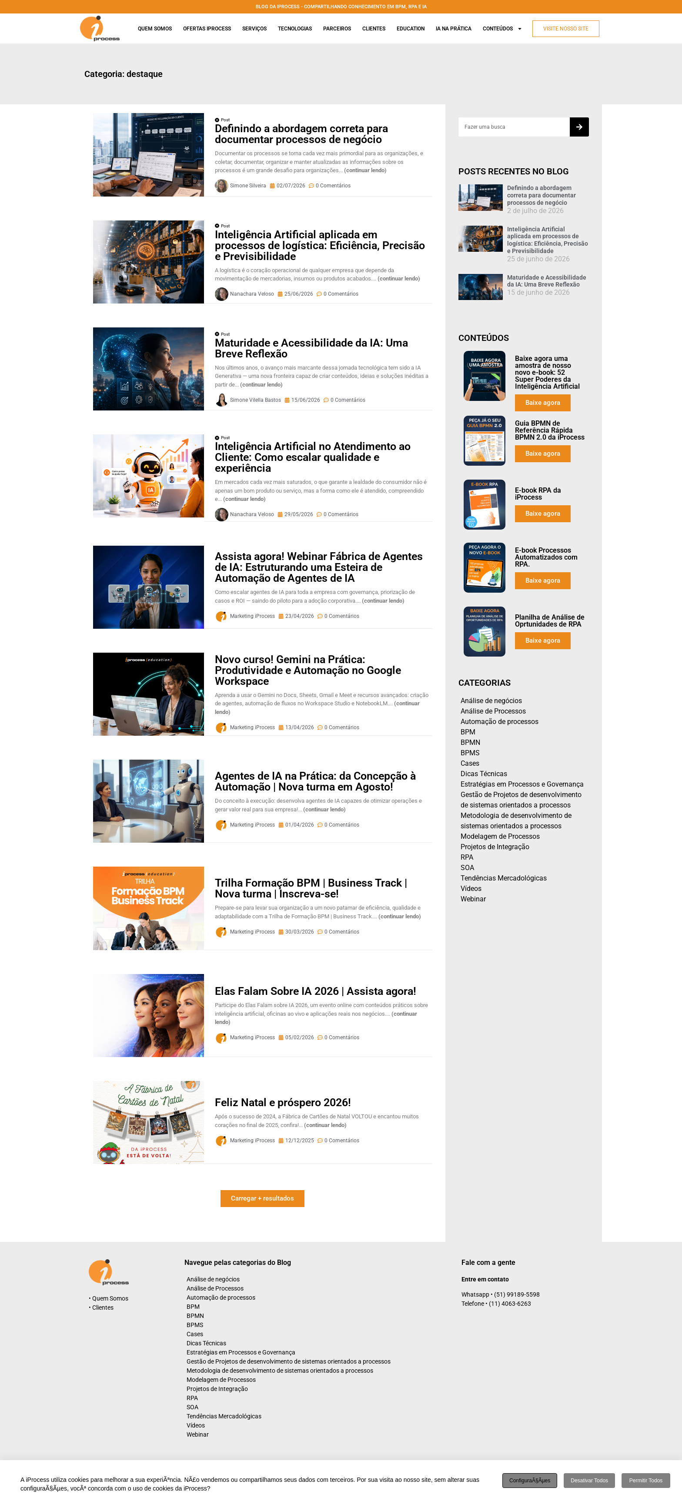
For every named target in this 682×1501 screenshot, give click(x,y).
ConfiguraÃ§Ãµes (529, 1481)
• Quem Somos (108, 1298)
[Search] (579, 127)
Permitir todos (645, 1481)
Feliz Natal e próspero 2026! (283, 1102)
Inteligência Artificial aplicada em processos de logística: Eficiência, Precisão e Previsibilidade (320, 245)
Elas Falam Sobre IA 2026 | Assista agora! (315, 991)
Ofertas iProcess (207, 29)
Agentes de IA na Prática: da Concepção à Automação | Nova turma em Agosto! (315, 781)
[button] (262, 1198)
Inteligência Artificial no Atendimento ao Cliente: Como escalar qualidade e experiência (313, 457)
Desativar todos (589, 1481)
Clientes (373, 29)
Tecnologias (295, 29)
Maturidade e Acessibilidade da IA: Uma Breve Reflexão (311, 348)
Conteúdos (502, 29)
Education (411, 29)
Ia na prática (453, 29)
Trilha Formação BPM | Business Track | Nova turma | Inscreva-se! (311, 888)
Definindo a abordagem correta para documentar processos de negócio (301, 134)
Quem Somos (155, 29)
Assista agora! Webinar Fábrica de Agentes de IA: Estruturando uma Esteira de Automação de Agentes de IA (319, 567)
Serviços (254, 29)
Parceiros (337, 29)
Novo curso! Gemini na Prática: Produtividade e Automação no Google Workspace (308, 670)
